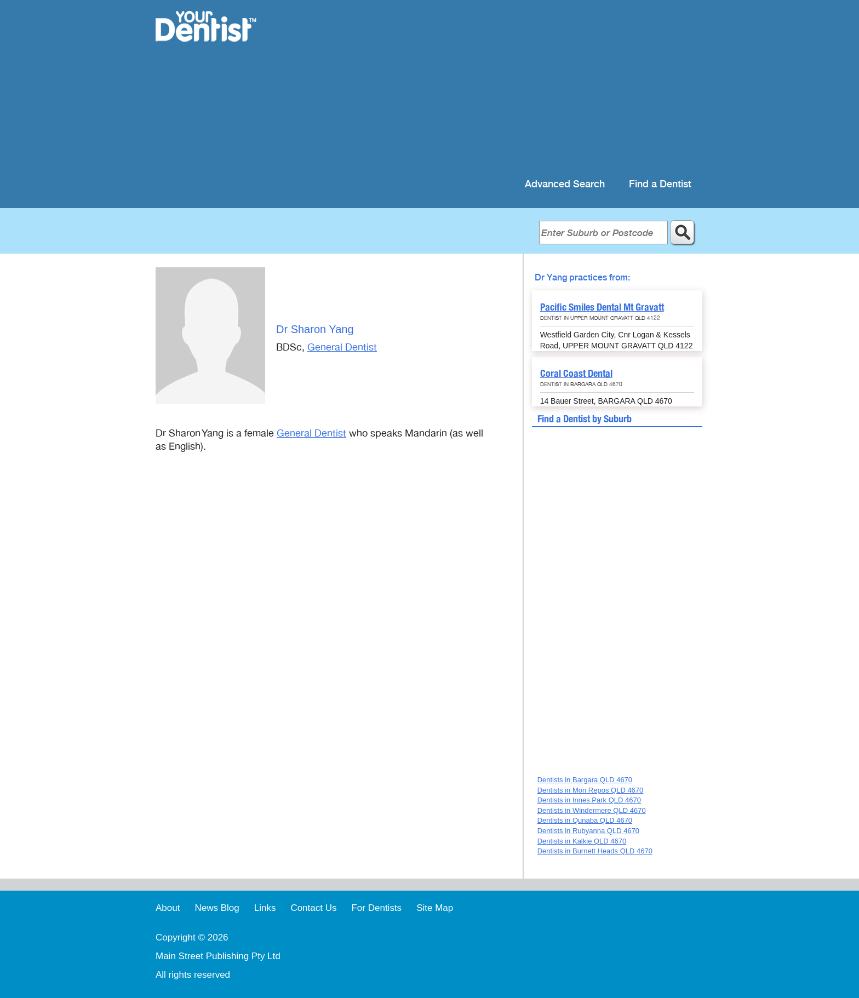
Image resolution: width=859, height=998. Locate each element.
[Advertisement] (500, 87)
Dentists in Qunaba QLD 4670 (584, 820)
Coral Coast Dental (576, 373)
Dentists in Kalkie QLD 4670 (582, 841)
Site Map (434, 908)
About (168, 908)
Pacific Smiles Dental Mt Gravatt (602, 307)
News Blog (216, 908)
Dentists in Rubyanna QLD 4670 (588, 831)
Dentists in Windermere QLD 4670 (591, 810)
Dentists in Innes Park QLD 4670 (589, 800)
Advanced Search (565, 184)
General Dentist (342, 347)
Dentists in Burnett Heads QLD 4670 (594, 851)
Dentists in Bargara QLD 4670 (584, 780)
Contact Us (313, 908)
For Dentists (376, 908)
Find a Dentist (660, 184)
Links (265, 908)
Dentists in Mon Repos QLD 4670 (590, 790)
